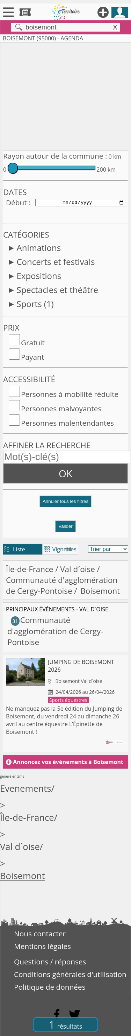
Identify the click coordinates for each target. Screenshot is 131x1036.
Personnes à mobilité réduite (69, 394)
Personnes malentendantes (67, 423)
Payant (32, 357)
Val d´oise (77, 569)
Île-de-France (29, 569)
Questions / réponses (50, 962)
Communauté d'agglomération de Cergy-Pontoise (61, 585)
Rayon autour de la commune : (55, 156)
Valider (65, 526)
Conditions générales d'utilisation (70, 974)
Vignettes (60, 549)
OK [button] (65, 473)
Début (16, 202)
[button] (65, 504)
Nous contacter (40, 933)
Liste (15, 549)
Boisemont (22, 876)
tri (68, 549)
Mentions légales (42, 946)
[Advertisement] (65, 95)
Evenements (25, 788)
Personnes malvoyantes (61, 408)
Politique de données (50, 987)
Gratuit (33, 342)
